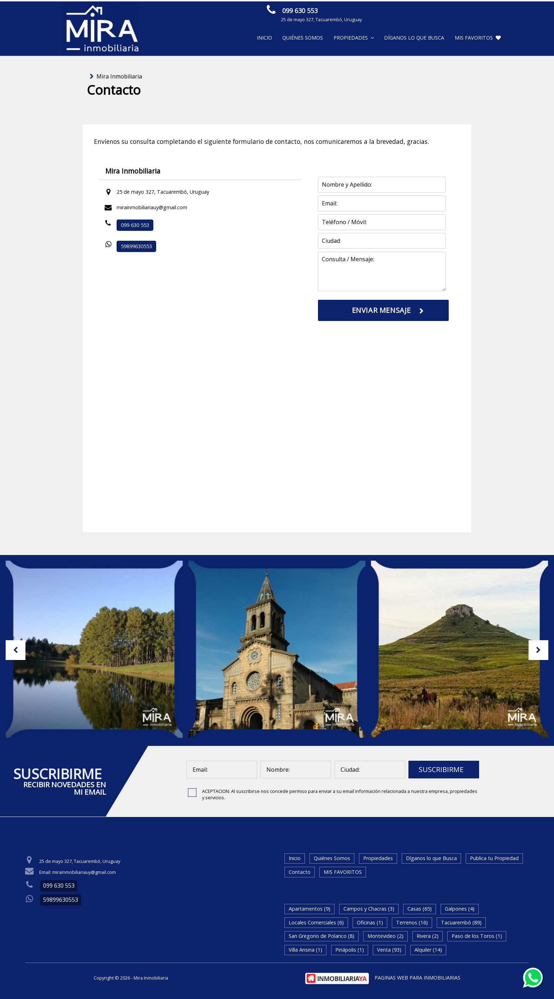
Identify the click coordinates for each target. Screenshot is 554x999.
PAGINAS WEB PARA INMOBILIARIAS (417, 977)
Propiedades (354, 37)
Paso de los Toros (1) (477, 936)
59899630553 (136, 246)
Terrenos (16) (412, 922)
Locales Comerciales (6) (316, 922)
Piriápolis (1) (349, 949)
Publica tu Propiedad (494, 858)
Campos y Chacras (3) (368, 908)
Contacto (300, 872)
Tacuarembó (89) (461, 922)
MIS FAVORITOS (478, 37)
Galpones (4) (460, 908)
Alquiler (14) (428, 949)
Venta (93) (389, 949)
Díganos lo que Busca (414, 37)
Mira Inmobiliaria (119, 76)
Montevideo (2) (385, 936)
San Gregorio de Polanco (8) (321, 936)
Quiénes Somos (302, 37)
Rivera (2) (427, 936)
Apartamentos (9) (309, 908)
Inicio (264, 37)
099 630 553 (300, 10)
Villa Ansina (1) (305, 949)
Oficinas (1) (370, 922)
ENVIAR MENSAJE (433, 11)
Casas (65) (419, 908)
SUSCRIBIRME (441, 769)
